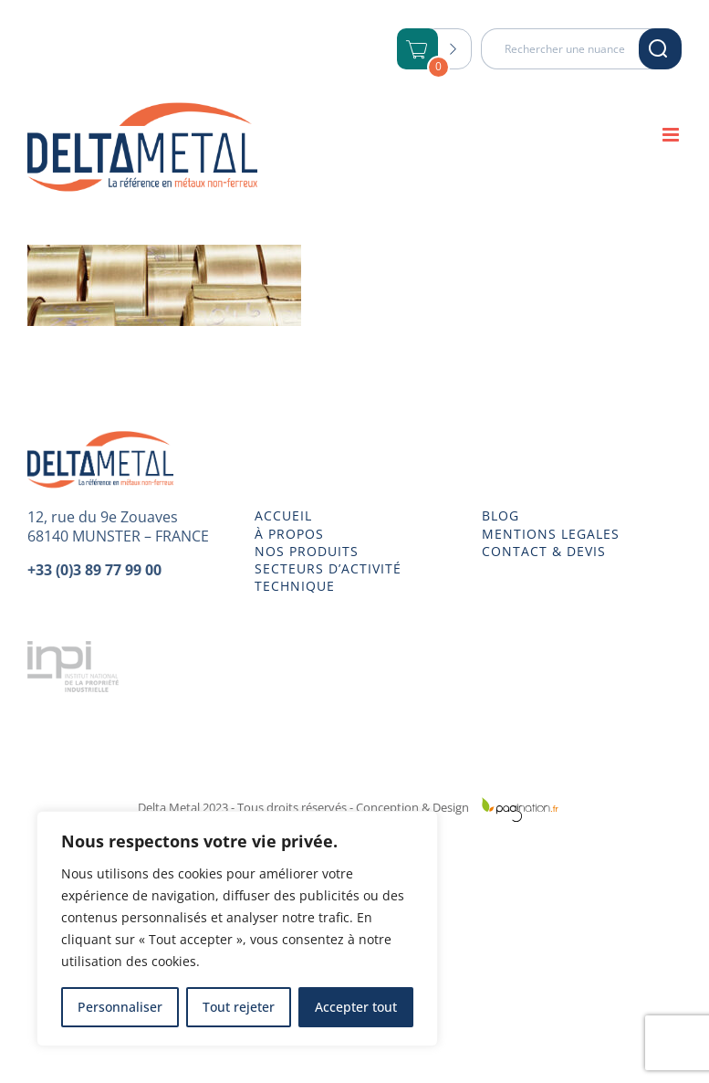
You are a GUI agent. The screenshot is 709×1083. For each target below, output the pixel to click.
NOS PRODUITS (307, 551)
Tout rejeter (239, 1006)
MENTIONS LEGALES (551, 534)
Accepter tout (356, 1006)
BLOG (500, 516)
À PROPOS (289, 534)
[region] (237, 928)
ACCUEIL (283, 516)
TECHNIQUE (295, 586)
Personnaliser (120, 1006)
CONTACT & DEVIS (544, 551)
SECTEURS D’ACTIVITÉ (328, 569)
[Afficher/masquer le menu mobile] (672, 134)
